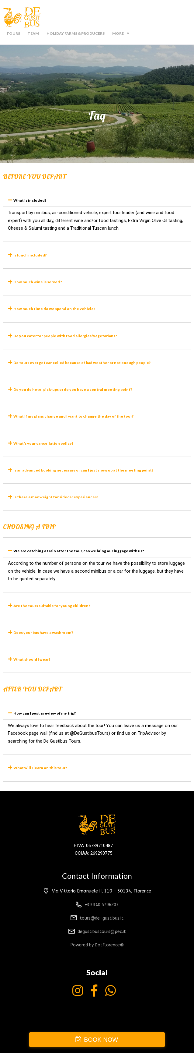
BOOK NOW (101, 1039)
